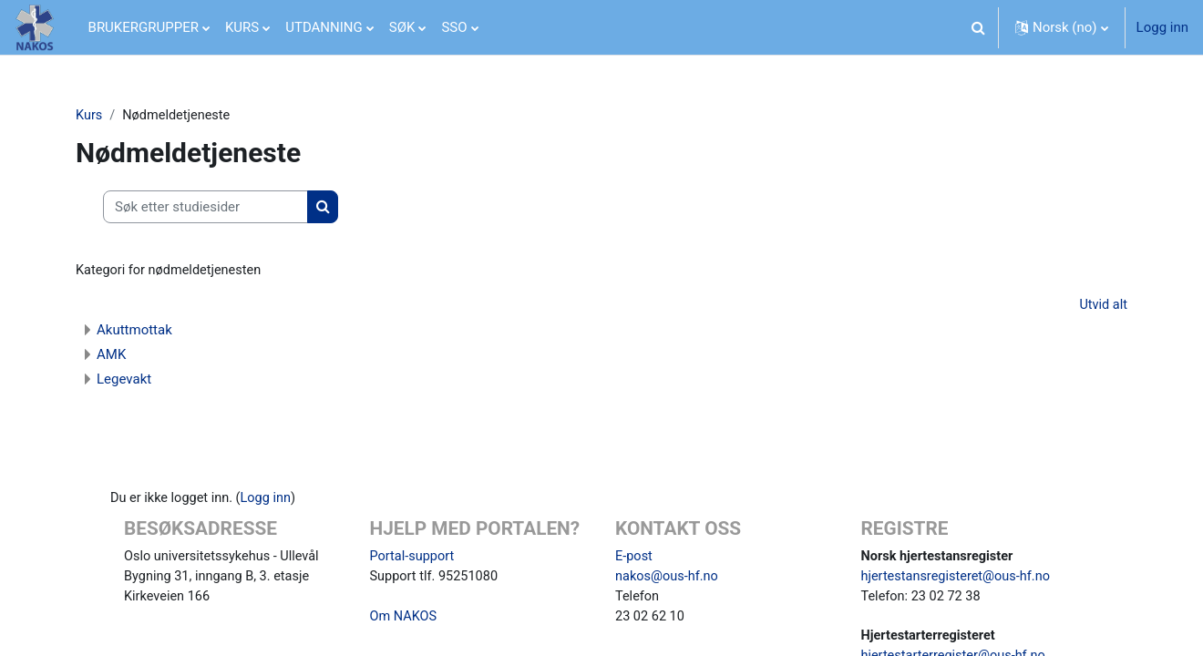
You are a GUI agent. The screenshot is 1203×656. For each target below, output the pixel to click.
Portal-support (414, 559)
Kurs (89, 116)
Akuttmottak (134, 331)
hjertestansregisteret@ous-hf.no (959, 580)
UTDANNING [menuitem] (324, 27)
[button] (978, 27)
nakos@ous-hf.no (668, 580)
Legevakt (124, 381)
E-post (634, 559)
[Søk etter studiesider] (205, 208)
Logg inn (1162, 27)
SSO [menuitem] (454, 27)
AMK (111, 356)
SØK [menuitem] (402, 27)
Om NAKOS (404, 621)
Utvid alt (1102, 307)
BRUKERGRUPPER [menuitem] (143, 27)
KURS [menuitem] (242, 27)
